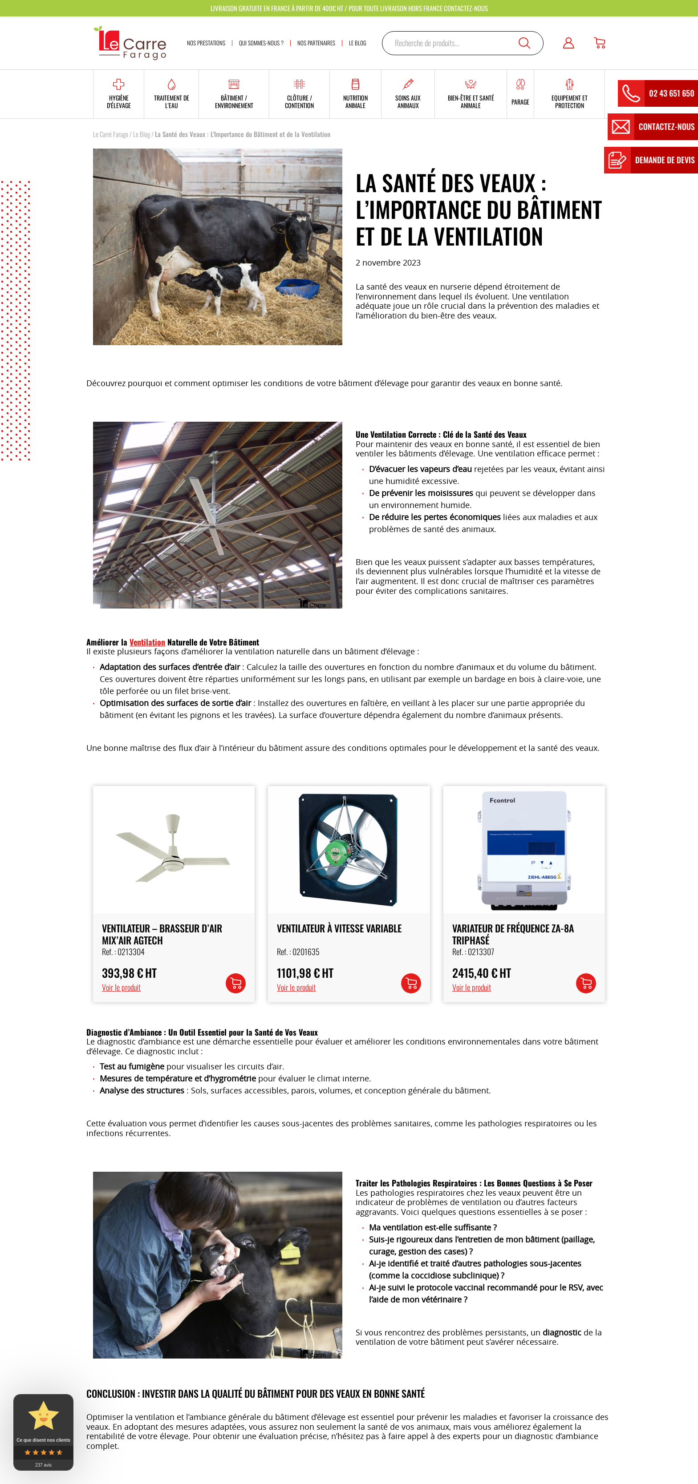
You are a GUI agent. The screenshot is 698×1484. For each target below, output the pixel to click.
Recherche (524, 43)
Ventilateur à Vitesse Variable (339, 928)
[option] (217, 515)
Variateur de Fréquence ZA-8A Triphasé (513, 934)
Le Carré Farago (110, 134)
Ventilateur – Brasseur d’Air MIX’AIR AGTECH (162, 934)
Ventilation (147, 642)
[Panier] (599, 43)
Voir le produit (121, 987)
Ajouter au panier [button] (235, 991)
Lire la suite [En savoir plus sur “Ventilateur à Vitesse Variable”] (409, 985)
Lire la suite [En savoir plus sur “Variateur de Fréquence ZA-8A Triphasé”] (584, 985)
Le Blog (141, 134)
